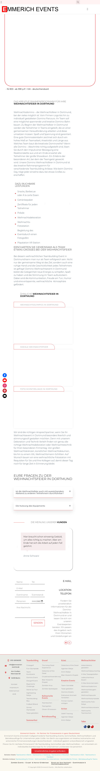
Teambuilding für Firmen (25, 759)
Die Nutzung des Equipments (30, 506)
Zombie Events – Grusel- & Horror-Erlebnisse (30, 763)
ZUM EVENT (43, 334)
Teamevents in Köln (77, 755)
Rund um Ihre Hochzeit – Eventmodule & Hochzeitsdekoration (68, 763)
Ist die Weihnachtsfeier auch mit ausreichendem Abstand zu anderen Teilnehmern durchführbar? (40, 492)
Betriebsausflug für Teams (88, 759)
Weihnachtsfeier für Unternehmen (47, 759)
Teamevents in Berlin (23, 755)
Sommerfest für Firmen (69, 759)
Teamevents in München (60, 755)
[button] (1, 2)
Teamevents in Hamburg (42, 755)
